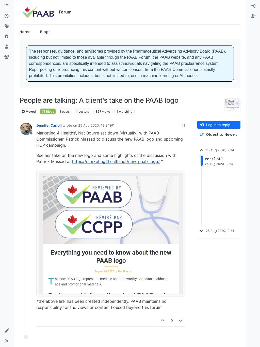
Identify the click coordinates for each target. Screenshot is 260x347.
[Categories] (6, 6)
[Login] (253, 6)
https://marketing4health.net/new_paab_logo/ (116, 161)
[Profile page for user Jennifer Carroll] (26, 129)
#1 (183, 125)
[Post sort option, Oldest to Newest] (218, 135)
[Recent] (6, 16)
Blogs (47, 111)
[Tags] (6, 26)
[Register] (253, 16)
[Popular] (6, 37)
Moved (29, 111)
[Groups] (6, 57)
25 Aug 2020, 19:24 (93, 125)
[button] (6, 331)
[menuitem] (253, 6)
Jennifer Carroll (49, 125)
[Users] (6, 47)
